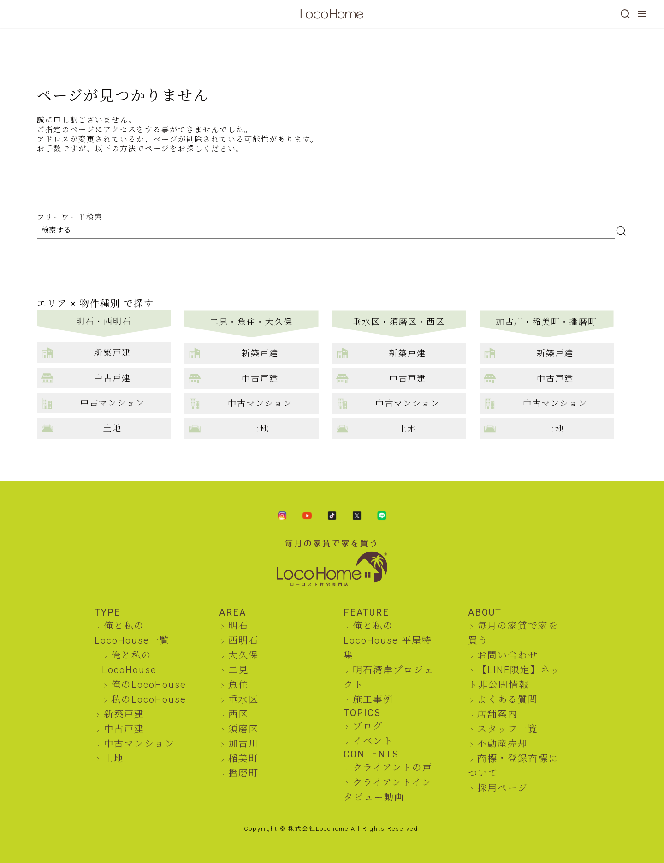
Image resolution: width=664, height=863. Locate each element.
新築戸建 (124, 714)
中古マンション (139, 743)
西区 (238, 714)
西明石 (243, 640)
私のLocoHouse (148, 699)
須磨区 (243, 728)
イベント (373, 740)
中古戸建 (124, 728)
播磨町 (243, 773)
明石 (238, 625)
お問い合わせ (507, 655)
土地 (114, 758)
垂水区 (243, 699)
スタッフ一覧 (507, 728)
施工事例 (373, 699)
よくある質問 (507, 699)
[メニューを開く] (641, 13)
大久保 (243, 655)
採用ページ (502, 787)
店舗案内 (497, 714)
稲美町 (243, 758)
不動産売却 (502, 743)
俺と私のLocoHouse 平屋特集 (388, 640)
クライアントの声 (393, 767)
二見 (238, 669)
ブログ (368, 726)
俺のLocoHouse (148, 684)
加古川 (243, 743)
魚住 (238, 684)
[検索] (625, 13)
